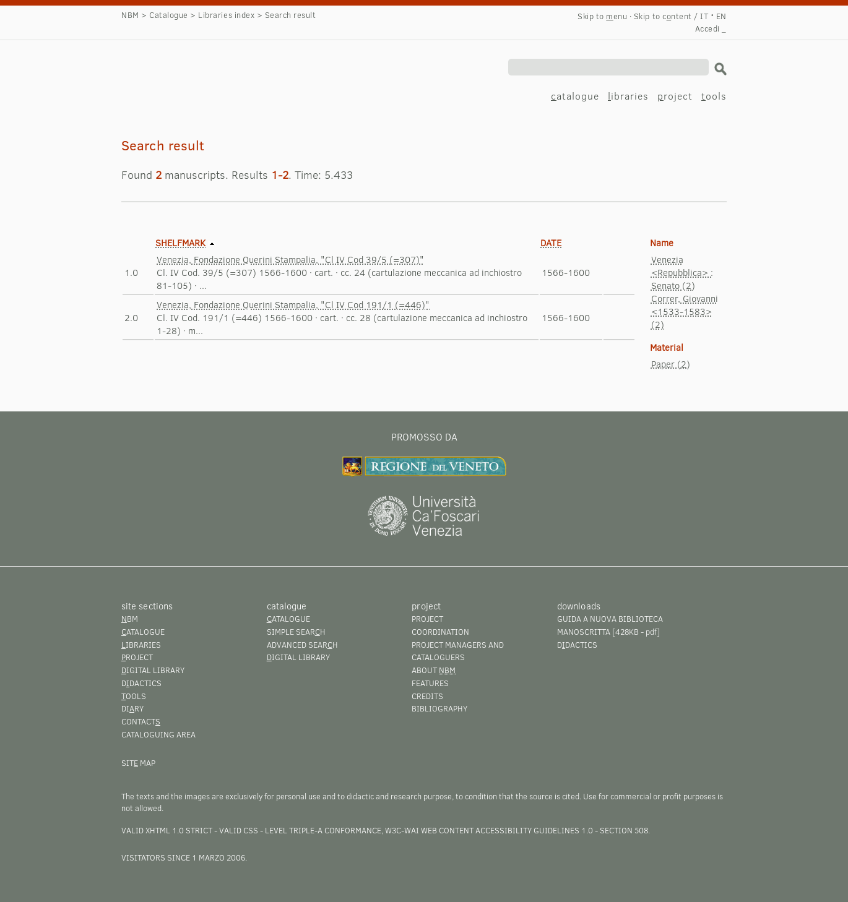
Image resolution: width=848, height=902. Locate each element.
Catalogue (168, 14)
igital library (152, 670)
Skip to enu (602, 16)
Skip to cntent (663, 16)
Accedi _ (711, 28)
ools (714, 95)
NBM (130, 14)
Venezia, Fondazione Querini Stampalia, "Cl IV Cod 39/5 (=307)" (290, 259)
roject (675, 95)
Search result (184, 71)
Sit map (138, 762)
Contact (140, 721)
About (434, 670)
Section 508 (624, 830)
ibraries (628, 95)
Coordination (440, 631)
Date (550, 242)
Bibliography (439, 708)
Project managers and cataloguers (458, 651)
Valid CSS (238, 830)
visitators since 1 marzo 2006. (184, 857)
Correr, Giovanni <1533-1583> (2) (684, 311)
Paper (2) (670, 364)
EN (721, 16)
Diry (132, 708)
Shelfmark (180, 242)
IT (704, 16)
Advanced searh (302, 644)
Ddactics (141, 683)
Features (430, 683)
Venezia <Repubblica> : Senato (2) (682, 272)
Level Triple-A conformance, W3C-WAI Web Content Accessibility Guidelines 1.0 (429, 830)
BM (129, 618)
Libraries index (226, 14)
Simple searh (296, 631)
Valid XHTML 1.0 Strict (166, 830)
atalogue (575, 95)
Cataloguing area (158, 734)
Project (427, 618)
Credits (427, 696)
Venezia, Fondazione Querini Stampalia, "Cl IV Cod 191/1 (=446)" (293, 304)
